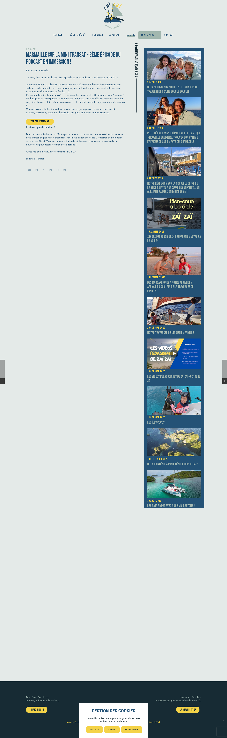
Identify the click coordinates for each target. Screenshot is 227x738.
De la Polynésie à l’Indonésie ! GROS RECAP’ (172, 464)
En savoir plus (131, 730)
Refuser (111, 730)
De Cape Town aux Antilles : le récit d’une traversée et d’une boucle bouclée (172, 89)
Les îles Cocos (156, 422)
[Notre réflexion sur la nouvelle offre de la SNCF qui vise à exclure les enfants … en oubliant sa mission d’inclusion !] (174, 149)
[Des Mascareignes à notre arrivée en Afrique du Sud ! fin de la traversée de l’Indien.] (174, 248)
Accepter (94, 730)
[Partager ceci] (36, 170)
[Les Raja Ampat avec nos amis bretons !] (174, 471)
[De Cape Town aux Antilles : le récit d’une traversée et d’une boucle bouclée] (174, 53)
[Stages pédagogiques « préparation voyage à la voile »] (174, 199)
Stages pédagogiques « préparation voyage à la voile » (174, 239)
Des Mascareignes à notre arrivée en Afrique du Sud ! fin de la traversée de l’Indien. (170, 286)
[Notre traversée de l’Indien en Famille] (174, 298)
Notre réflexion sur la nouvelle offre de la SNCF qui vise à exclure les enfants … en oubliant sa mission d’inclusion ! (173, 187)
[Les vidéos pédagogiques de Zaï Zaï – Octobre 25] (174, 340)
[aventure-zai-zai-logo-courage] (113, 14)
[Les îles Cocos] (174, 388)
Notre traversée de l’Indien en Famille (170, 333)
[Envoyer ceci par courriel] (29, 170)
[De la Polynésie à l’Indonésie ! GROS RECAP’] (174, 429)
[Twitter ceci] (43, 170)
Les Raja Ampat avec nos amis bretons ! (171, 506)
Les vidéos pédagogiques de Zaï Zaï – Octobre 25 (173, 378)
